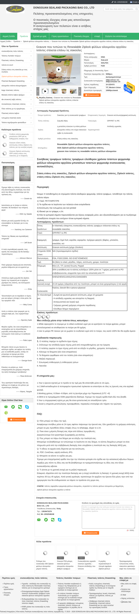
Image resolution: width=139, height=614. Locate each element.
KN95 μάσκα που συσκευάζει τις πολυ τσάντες (36, 608)
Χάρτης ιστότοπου (128, 598)
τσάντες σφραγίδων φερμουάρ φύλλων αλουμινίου (62, 486)
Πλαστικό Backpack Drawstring (13, 81)
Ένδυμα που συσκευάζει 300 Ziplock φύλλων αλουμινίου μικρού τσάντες (45, 565)
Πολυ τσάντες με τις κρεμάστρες (13, 109)
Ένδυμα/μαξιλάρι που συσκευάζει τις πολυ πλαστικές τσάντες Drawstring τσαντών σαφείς (35, 601)
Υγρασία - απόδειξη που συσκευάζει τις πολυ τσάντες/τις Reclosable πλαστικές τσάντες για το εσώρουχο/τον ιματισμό (36, 586)
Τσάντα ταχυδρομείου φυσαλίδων (14, 122)
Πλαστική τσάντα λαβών (10, 113)
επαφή (97, 36)
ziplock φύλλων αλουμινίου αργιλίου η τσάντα (53, 490)
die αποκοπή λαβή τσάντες (11, 99)
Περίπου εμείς (9, 584)
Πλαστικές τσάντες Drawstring (12, 60)
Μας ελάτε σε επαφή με (128, 585)
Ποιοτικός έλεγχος (81, 36)
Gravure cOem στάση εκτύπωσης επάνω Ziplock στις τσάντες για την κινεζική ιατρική (20, 145)
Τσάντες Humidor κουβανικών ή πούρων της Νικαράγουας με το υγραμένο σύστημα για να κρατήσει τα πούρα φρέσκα (69, 587)
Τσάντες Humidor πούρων (11, 56)
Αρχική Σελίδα (9, 36)
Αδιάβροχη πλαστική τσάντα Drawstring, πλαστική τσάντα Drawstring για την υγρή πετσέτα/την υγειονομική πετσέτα (101, 604)
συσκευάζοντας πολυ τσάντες (12, 51)
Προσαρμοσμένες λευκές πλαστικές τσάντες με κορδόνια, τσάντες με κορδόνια (102, 596)
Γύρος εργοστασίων (60, 36)
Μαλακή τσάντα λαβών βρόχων (13, 95)
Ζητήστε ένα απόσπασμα (116, 36)
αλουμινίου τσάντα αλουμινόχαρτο (14, 86)
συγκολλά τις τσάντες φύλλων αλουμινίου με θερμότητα (103, 486)
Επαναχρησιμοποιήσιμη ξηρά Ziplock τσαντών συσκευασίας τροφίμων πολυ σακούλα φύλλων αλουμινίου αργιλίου (36, 593)
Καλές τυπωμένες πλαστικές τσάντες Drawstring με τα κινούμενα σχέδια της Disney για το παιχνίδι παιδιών (102, 587)
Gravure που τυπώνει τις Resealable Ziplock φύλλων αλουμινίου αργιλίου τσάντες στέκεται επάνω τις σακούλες (60, 100)
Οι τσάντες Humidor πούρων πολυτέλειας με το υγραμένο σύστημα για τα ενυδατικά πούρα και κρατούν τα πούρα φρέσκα (70, 597)
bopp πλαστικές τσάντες (10, 90)
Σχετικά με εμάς (40, 36)
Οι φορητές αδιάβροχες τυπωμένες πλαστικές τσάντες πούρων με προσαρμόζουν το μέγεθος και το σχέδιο (71, 606)
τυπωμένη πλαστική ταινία (11, 118)
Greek (135, 2)
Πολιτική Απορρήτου (7, 612)
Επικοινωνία (93, 95)
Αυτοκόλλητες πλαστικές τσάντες (14, 104)
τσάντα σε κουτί (7, 65)
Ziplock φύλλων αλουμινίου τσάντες (36, 41)
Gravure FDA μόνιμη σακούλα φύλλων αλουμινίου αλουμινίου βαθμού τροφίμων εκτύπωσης (65, 566)
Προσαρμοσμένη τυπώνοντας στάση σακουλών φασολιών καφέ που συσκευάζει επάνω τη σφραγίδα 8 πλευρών (127, 567)
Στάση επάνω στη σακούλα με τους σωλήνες (14, 71)
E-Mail (123, 595)
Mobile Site (126, 602)
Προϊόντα (24, 36)
